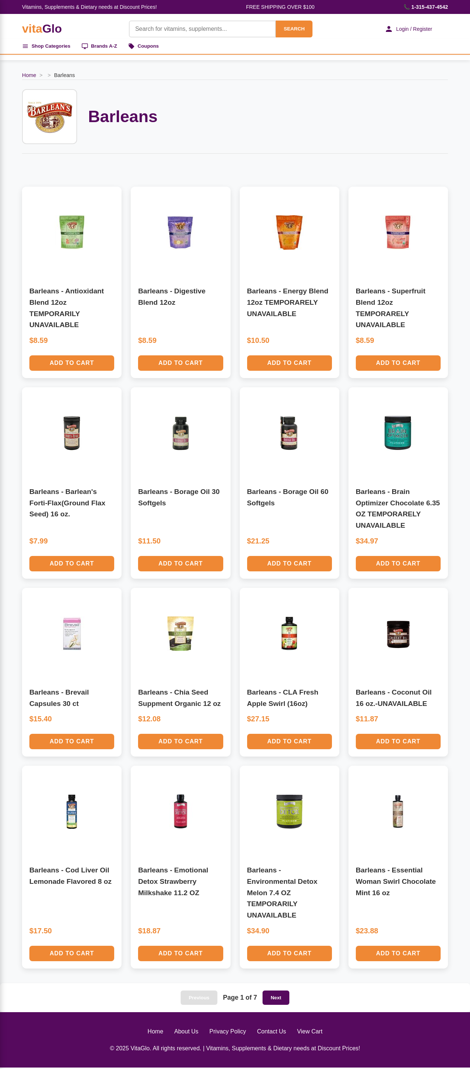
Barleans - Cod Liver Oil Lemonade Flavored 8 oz (70, 877)
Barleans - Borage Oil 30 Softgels (179, 498)
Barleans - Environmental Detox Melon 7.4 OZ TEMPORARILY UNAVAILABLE (282, 894)
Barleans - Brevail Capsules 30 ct (59, 699)
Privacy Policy (227, 1033)
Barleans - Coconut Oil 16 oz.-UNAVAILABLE (394, 699)
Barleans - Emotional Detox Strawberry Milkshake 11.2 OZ (173, 883)
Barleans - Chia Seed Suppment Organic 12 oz (179, 699)
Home (29, 77)
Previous (199, 999)
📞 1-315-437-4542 (426, 7)
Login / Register (406, 29)
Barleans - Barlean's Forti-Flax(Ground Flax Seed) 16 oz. (67, 504)
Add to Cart (72, 364)
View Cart (309, 1033)
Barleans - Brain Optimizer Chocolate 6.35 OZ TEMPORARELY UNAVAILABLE (398, 510)
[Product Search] (199, 29)
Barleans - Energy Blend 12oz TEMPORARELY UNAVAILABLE (288, 304)
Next (276, 999)
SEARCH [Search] (291, 29)
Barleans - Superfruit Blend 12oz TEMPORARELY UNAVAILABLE (391, 309)
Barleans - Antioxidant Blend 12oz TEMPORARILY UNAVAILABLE (66, 309)
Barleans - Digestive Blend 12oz (171, 298)
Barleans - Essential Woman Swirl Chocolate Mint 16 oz (396, 883)
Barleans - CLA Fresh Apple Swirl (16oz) (282, 699)
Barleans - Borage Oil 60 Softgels (288, 498)
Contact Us (271, 1033)
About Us (186, 1033)
